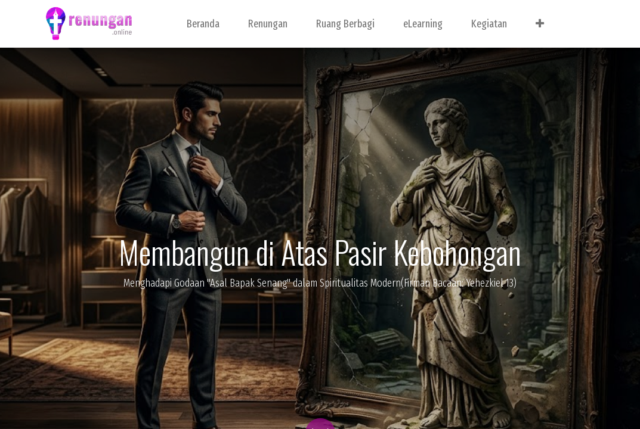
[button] (539, 24)
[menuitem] (203, 24)
